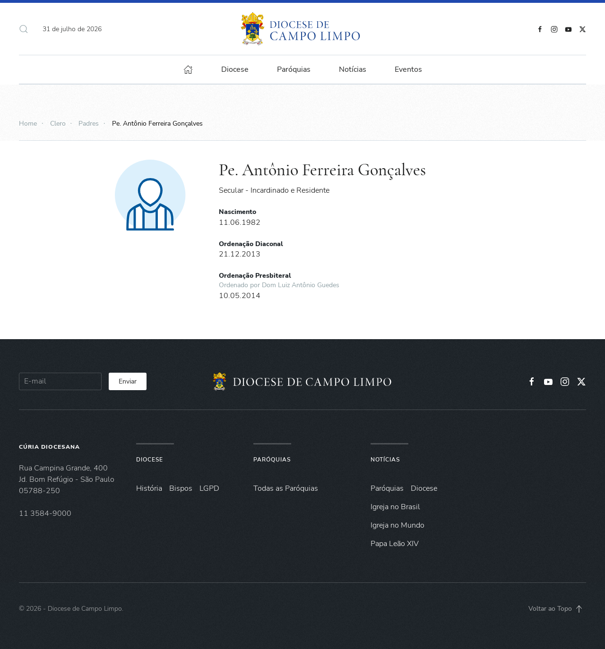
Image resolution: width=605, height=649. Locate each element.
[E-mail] (60, 381)
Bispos (180, 488)
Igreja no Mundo (397, 525)
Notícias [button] (352, 69)
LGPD (209, 488)
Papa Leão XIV (395, 543)
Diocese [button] (235, 69)
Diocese (149, 459)
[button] (23, 29)
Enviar (128, 381)
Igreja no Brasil (395, 507)
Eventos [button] (408, 69)
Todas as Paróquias (285, 488)
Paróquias (294, 69)
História (149, 488)
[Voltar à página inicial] (303, 28)
